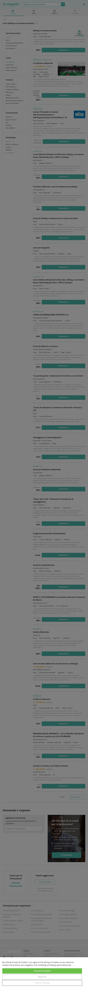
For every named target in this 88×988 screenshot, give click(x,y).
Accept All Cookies (42, 971)
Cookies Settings (42, 983)
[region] (44, 972)
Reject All (42, 977)
